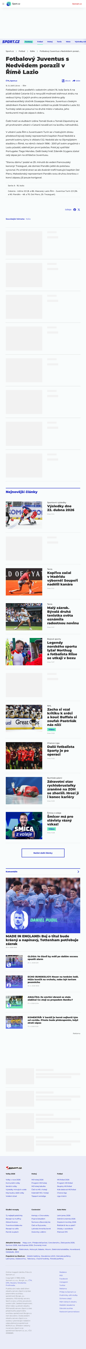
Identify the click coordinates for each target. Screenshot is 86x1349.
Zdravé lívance (12, 1222)
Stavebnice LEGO (48, 1256)
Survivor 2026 (11, 1245)
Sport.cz (13, 81)
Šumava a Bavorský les (41, 1222)
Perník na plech (12, 1232)
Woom (48, 1249)
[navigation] (3, 4)
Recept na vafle (12, 1229)
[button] (24, 515)
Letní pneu (10, 1259)
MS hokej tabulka (39, 1186)
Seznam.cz (77, 4)
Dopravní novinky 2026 (66, 1222)
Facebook (63, 1279)
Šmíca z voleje (54, 813)
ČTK (7, 81)
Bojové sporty (54, 639)
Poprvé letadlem (38, 1219)
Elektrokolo (24, 1249)
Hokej (50, 42)
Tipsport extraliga (39, 1196)
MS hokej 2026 (37, 1180)
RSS (61, 1275)
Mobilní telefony (33, 1256)
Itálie (28, 219)
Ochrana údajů (65, 1298)
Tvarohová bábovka (14, 1225)
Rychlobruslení (54, 778)
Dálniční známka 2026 (66, 1219)
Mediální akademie (67, 1305)
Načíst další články (43, 853)
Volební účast (11, 1196)
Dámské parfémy (63, 1256)
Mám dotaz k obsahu (68, 1302)
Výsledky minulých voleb (16, 1190)
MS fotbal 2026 (63, 1180)
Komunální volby (13, 1183)
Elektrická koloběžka (60, 1249)
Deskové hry (21, 1259)
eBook (66, 80)
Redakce (63, 1272)
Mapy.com (27, 1243)
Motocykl (33, 1249)
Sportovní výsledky (56, 502)
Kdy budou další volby (15, 1193)
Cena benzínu (54, 1243)
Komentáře (11, 871)
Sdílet (76, 80)
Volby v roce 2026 (13, 1180)
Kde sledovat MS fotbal (66, 1190)
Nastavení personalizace (69, 1312)
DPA (7, 1283)
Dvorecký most (40, 1245)
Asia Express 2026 (25, 1245)
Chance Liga (53, 743)
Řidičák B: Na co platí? (66, 1225)
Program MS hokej (39, 1183)
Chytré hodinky (42, 1259)
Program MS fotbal (65, 1183)
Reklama (63, 1289)
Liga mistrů (61, 1196)
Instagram (63, 1282)
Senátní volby (11, 1186)
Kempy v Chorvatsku (40, 1215)
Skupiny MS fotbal (64, 1186)
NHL (49, 706)
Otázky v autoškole (65, 1229)
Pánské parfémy (57, 1259)
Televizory (31, 1259)
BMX (17, 1252)
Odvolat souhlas (66, 1308)
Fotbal (40, 42)
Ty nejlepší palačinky (14, 1215)
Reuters (13, 1283)
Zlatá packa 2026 (67, 1243)
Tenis (59, 42)
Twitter (62, 1285)
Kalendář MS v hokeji (40, 1193)
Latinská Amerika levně (41, 1229)
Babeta (41, 1249)
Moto (68, 42)
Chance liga (62, 1193)
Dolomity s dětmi (39, 1232)
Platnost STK (62, 1232)
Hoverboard (75, 1249)
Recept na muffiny (13, 1219)
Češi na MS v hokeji (39, 1190)
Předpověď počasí (39, 1243)
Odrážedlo (10, 1252)
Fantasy (28, 42)
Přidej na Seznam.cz (67, 1292)
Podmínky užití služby (68, 1295)
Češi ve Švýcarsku (39, 1225)
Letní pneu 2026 (63, 1215)
